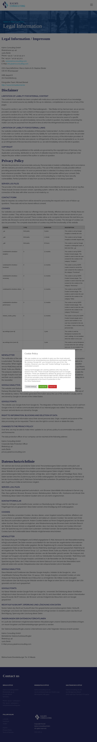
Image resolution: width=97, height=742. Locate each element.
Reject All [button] (52, 386)
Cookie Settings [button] (31, 386)
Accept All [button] (43, 386)
